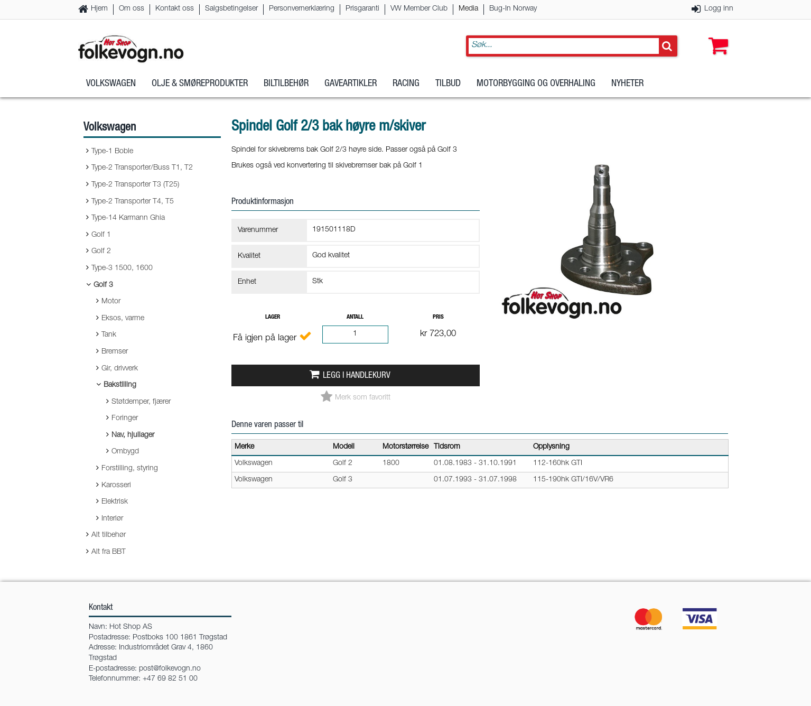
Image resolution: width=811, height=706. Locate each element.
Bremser (114, 352)
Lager (272, 317)
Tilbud (448, 84)
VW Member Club (419, 9)
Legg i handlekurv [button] (356, 375)
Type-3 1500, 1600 (122, 268)
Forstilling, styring (129, 468)
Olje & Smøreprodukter (200, 84)
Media (468, 9)
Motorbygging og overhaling (536, 84)
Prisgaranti (362, 9)
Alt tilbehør (108, 535)
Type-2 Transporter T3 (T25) (135, 185)
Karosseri (116, 485)
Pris (438, 317)
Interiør (112, 519)
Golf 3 (103, 285)
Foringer (124, 418)
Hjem (99, 9)
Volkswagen (111, 84)
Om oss (131, 9)
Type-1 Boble (112, 151)
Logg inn (718, 9)
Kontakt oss (174, 9)
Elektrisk (114, 502)
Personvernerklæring (301, 9)
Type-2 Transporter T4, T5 (132, 202)
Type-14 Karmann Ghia (128, 218)
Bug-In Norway (513, 9)
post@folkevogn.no (170, 669)
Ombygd (125, 452)
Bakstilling (120, 385)
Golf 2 (101, 251)
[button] (715, 35)
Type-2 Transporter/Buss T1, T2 (142, 168)
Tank (108, 335)
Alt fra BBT (108, 552)
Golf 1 (101, 235)
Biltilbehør (286, 84)
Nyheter (627, 84)
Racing (406, 84)
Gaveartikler (350, 84)
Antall (355, 317)
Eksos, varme (122, 318)
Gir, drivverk (119, 369)
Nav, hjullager (132, 435)
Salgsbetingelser (231, 9)
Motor (110, 301)
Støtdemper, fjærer (141, 402)
